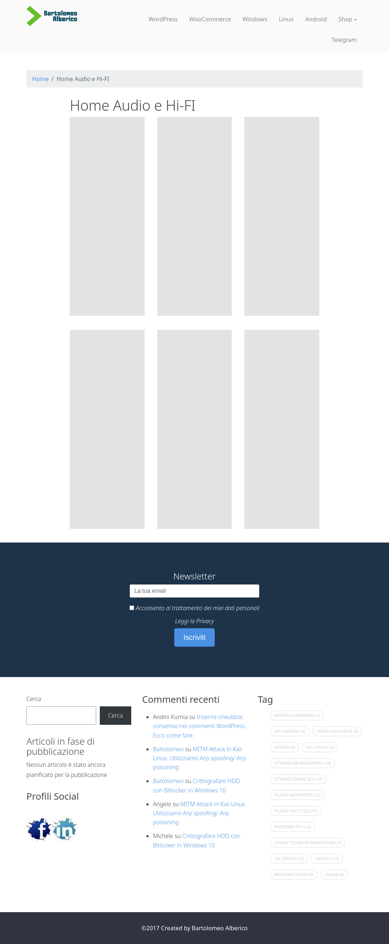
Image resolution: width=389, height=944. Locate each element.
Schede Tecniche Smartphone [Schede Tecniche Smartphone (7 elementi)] (307, 842)
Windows (255, 19)
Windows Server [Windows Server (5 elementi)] (294, 874)
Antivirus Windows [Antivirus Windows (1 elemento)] (297, 715)
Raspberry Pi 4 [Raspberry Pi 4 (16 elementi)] (292, 826)
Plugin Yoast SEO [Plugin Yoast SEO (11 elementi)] (295, 810)
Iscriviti (194, 637)
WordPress (163, 19)
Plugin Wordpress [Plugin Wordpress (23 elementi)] (297, 795)
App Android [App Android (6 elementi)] (289, 731)
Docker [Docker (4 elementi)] (284, 747)
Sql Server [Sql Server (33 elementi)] (289, 858)
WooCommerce (210, 19)
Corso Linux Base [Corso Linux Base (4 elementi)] (337, 731)
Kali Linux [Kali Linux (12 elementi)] (320, 747)
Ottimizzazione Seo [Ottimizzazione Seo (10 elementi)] (298, 779)
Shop (345, 19)
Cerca (33, 699)
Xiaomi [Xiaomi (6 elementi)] (334, 874)
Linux (286, 19)
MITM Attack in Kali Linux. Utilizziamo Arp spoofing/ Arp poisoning (199, 758)
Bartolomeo (168, 749)
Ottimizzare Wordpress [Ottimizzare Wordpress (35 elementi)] (302, 763)
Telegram (344, 40)
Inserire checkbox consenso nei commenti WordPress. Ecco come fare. (199, 726)
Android (316, 19)
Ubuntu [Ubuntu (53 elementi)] (327, 858)
